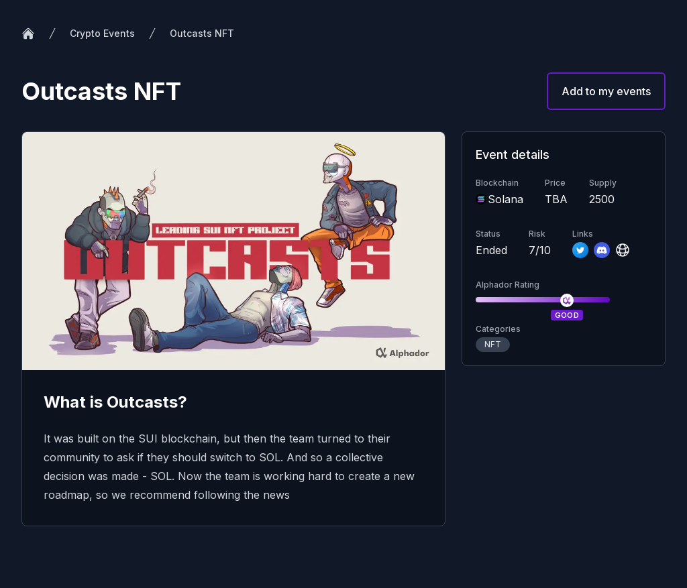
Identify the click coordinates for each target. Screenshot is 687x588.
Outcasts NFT (202, 33)
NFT (492, 344)
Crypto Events (102, 33)
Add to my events (606, 91)
